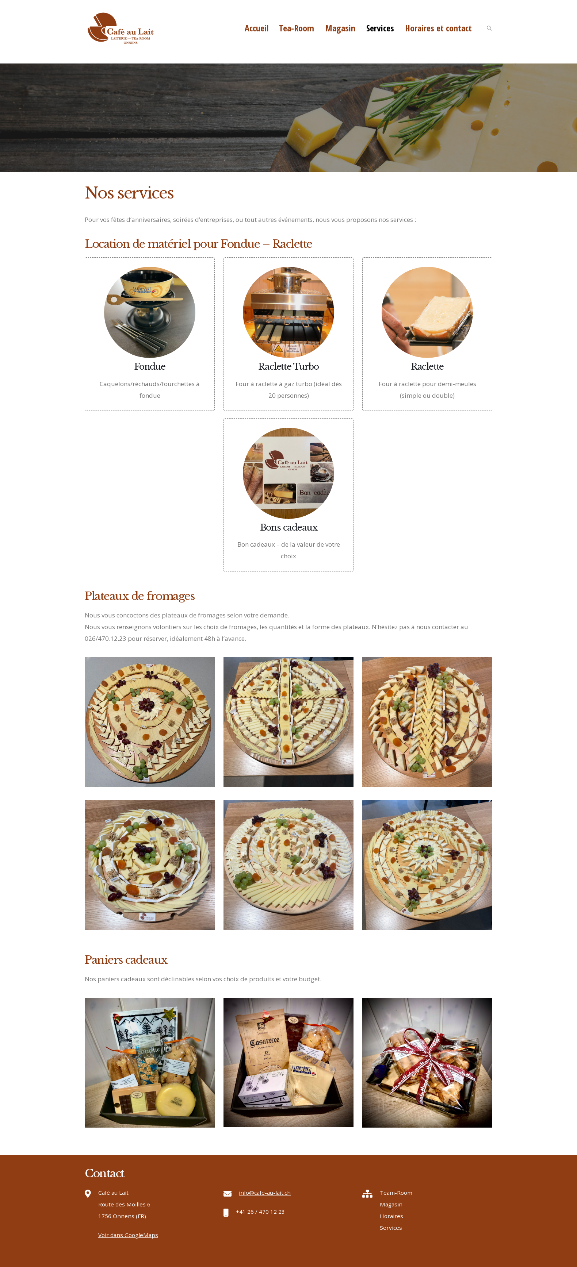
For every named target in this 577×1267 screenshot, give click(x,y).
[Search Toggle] (489, 28)
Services (380, 28)
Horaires (391, 1216)
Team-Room (396, 1192)
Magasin (340, 28)
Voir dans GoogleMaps (128, 1235)
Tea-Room (296, 28)
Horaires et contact (438, 28)
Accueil (256, 28)
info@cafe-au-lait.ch (265, 1192)
